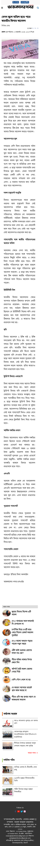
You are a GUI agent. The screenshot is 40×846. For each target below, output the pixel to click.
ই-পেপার (15, 2)
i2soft (26, 843)
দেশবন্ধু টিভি (24, 2)
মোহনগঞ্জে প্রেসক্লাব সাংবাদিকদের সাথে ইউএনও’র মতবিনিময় (25, 734)
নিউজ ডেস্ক (6, 25)
